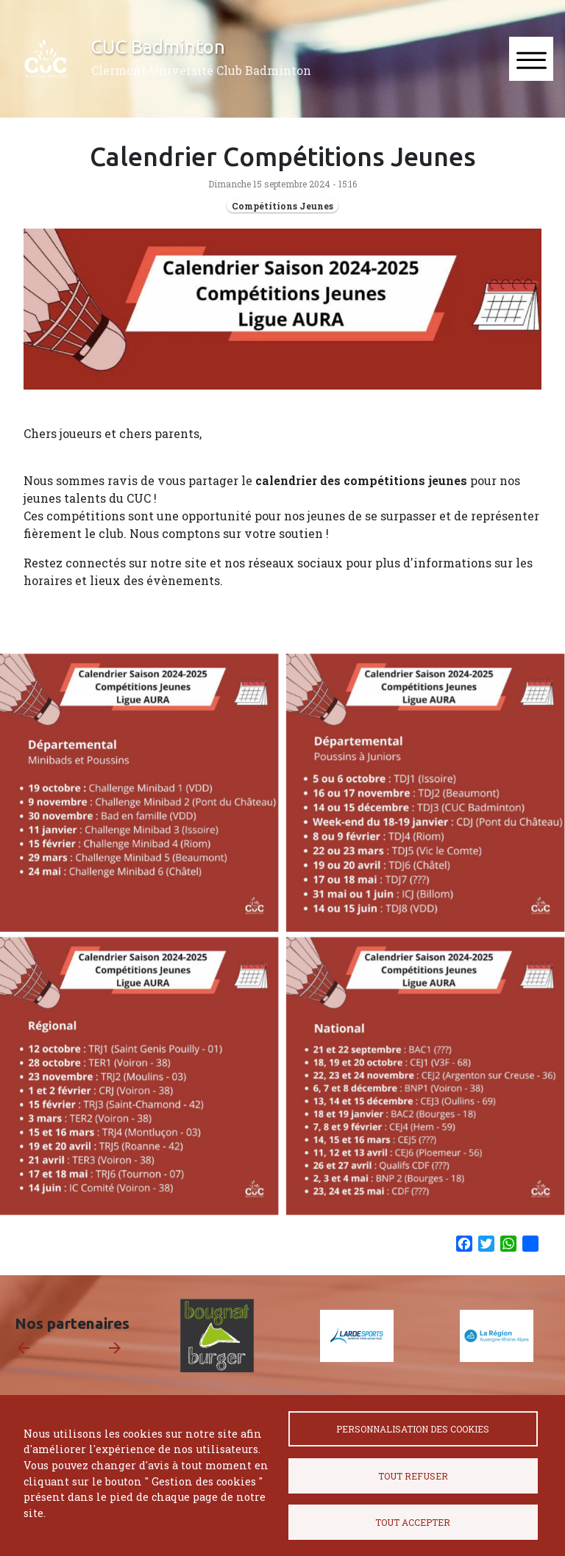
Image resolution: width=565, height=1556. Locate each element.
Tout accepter (412, 1522)
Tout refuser (413, 1476)
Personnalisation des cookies (412, 1429)
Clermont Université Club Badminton (201, 70)
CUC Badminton (158, 46)
